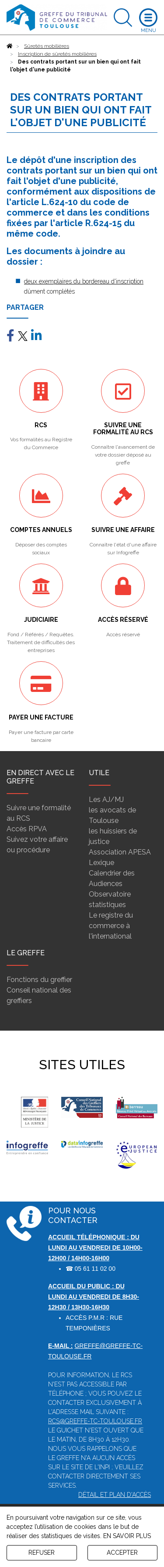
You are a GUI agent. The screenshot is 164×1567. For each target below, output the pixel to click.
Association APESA (120, 852)
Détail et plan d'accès (114, 1494)
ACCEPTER (122, 1552)
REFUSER (41, 1552)
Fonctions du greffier (39, 979)
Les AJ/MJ (106, 799)
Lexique (101, 862)
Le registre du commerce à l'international (111, 925)
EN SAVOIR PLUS (127, 1535)
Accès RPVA (27, 829)
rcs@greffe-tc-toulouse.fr (95, 1421)
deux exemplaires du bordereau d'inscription (83, 281)
